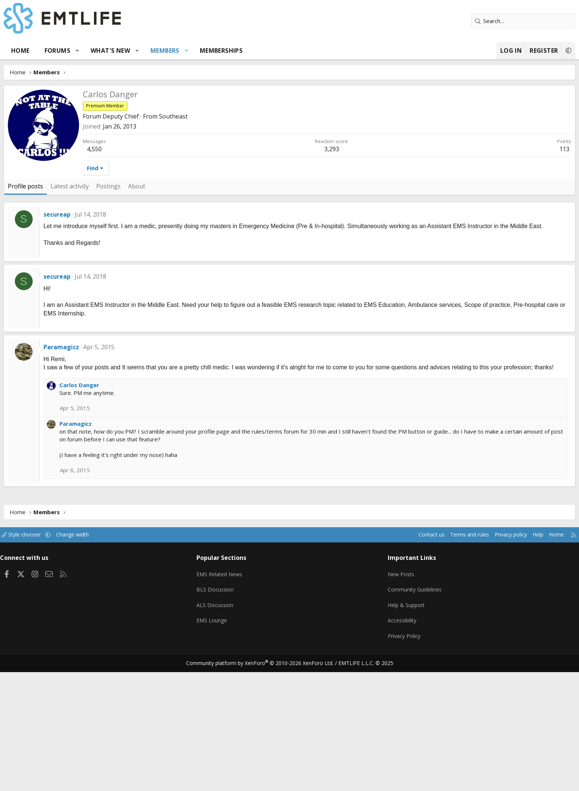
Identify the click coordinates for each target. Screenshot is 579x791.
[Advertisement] (290, 141)
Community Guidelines (398, 714)
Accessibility (385, 743)
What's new (160, 50)
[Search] (474, 21)
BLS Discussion (234, 714)
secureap (107, 326)
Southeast (223, 228)
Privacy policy (451, 663)
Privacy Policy (387, 757)
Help (480, 663)
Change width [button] (132, 663)
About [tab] (186, 298)
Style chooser (79, 663)
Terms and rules (407, 663)
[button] (127, 50)
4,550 (144, 260)
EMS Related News (239, 699)
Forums (107, 50)
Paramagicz (111, 467)
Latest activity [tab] (120, 298)
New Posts (384, 699)
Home (70, 50)
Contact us (366, 663)
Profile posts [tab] (75, 298)
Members (215, 50)
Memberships (271, 50)
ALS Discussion (234, 728)
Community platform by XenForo (264, 782)
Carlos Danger (129, 513)
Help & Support (390, 728)
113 (514, 260)
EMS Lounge (231, 743)
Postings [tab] (158, 298)
